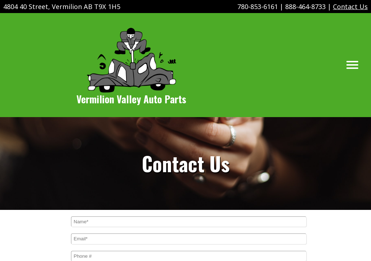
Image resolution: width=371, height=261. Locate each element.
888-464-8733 (305, 6)
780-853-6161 (257, 6)
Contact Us (350, 6)
